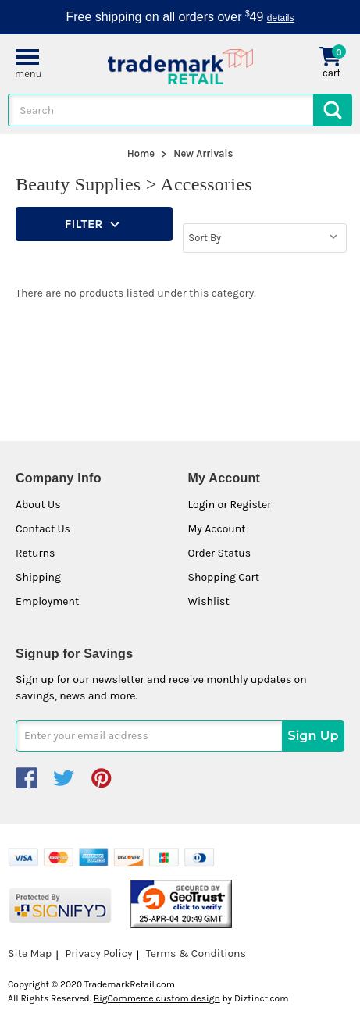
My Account (217, 528)
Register (251, 504)
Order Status (219, 553)
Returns (35, 553)
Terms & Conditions (196, 953)
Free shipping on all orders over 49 (180, 16)
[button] (94, 224)
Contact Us (43, 528)
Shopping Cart (223, 577)
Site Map (30, 953)
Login (202, 504)
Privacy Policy (98, 953)
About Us (38, 504)
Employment (47, 601)
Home (141, 153)
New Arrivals (203, 153)
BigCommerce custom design (157, 998)
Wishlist (209, 601)
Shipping (38, 577)
